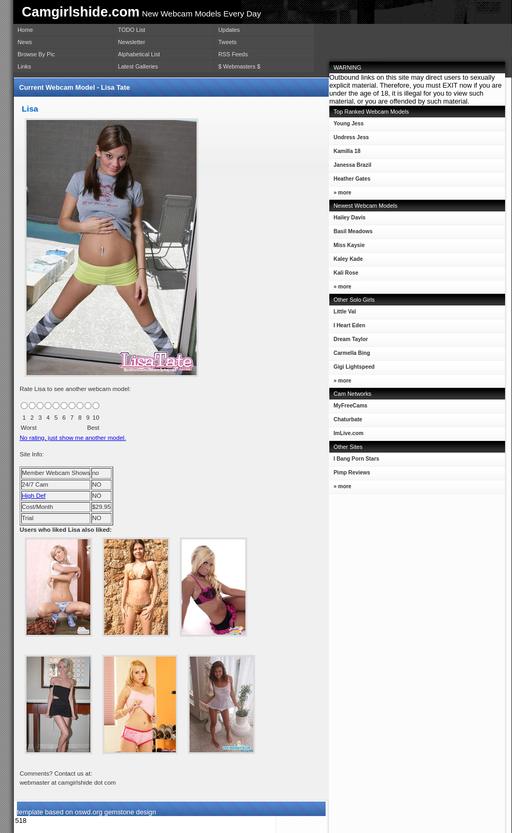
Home (25, 30)
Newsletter (131, 42)
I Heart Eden (347, 327)
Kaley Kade (346, 261)
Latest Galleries (138, 66)
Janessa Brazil (350, 167)
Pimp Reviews (352, 472)
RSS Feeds (233, 54)
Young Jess (346, 126)
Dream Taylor (348, 341)
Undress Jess (349, 139)
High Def (34, 495)
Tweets (227, 42)
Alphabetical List (139, 54)
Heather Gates (349, 181)
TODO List (131, 30)
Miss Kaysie (347, 247)
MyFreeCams (351, 406)
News (25, 42)
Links (24, 66)
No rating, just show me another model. (73, 438)
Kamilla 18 (345, 153)
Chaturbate (348, 419)
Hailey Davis (347, 220)
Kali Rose (344, 275)
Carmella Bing (349, 355)
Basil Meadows (350, 233)
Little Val (342, 314)
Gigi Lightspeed (351, 369)
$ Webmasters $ (239, 66)
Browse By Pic (36, 54)
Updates (229, 30)
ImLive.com (348, 433)
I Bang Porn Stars (356, 459)
